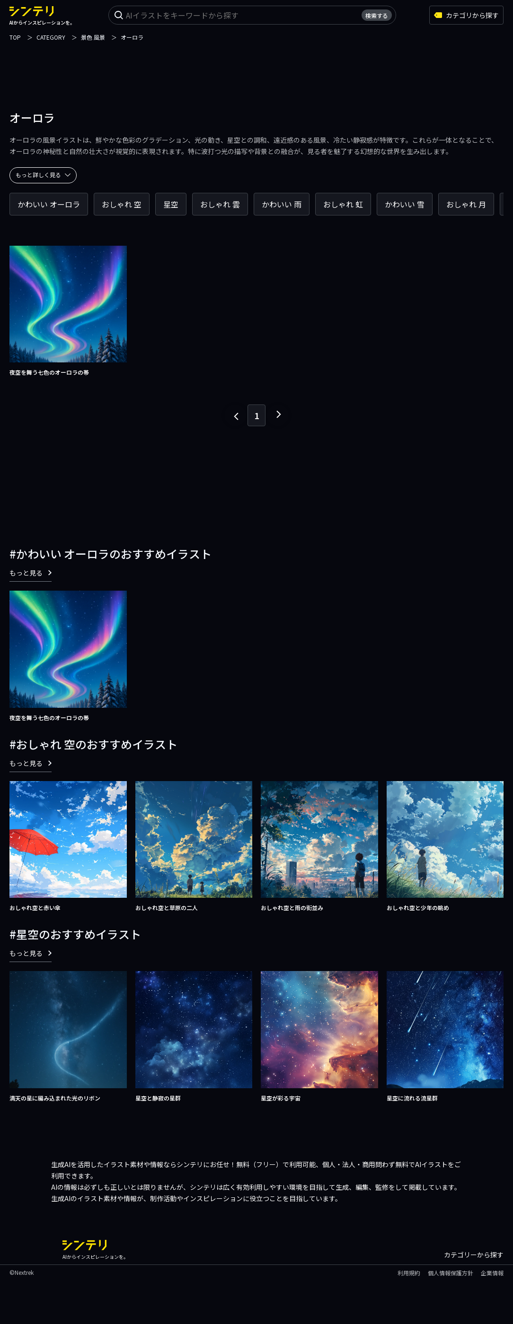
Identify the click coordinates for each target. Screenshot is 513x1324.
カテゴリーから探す (474, 1254)
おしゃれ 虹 (343, 204)
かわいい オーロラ (49, 204)
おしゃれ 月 (466, 204)
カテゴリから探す (466, 15)
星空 (170, 204)
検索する (376, 15)
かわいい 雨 (281, 204)
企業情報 (492, 1273)
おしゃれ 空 (122, 204)
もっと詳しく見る (43, 175)
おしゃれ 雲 (220, 204)
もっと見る (30, 572)
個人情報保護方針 (450, 1273)
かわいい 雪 (405, 204)
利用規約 (409, 1273)
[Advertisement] (256, 64)
